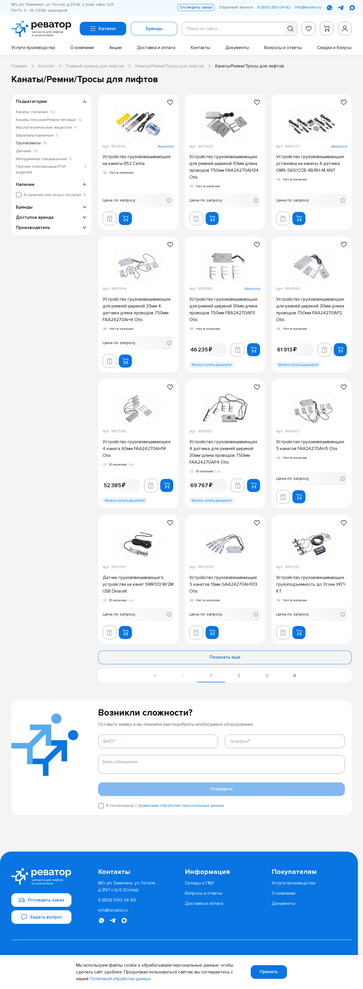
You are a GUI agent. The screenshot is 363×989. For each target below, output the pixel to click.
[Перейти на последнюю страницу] (295, 675)
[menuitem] (33, 47)
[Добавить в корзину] (125, 218)
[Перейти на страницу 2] (239, 675)
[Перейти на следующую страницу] (266, 675)
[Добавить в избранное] (170, 102)
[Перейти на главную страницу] (43, 29)
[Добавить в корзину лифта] (109, 218)
